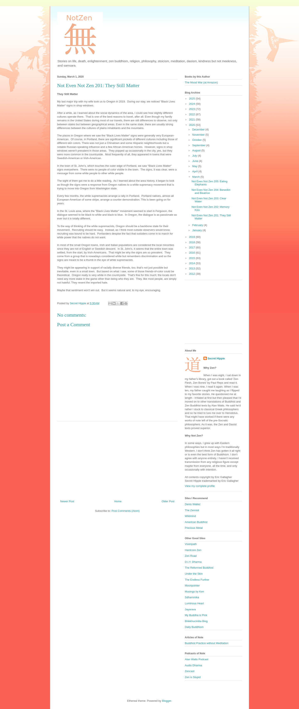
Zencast (189, 671)
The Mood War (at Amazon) (201, 82)
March (196, 176)
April (195, 171)
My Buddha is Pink (196, 615)
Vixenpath (191, 544)
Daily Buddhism (194, 627)
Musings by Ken (194, 591)
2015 (192, 258)
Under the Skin (194, 573)
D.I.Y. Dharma (193, 561)
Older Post (168, 501)
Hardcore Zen (193, 550)
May (195, 166)
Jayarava (190, 609)
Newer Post (67, 501)
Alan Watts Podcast (196, 659)
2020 (192, 124)
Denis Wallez (192, 504)
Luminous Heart (194, 603)
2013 (192, 268)
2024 (192, 103)
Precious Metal (194, 527)
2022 (192, 114)
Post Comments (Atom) (126, 510)
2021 (192, 119)
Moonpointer (192, 585)
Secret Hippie (216, 358)
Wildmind (190, 516)
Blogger (166, 700)
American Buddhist (196, 522)
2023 (192, 109)
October (197, 139)
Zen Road (191, 555)
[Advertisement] (117, 459)
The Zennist (192, 510)
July (195, 155)
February (198, 225)
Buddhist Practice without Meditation (206, 643)
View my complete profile (200, 486)
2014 (192, 263)
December (199, 129)
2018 (192, 242)
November (199, 134)
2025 (192, 98)
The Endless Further (197, 579)
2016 (192, 252)
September (199, 145)
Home (118, 501)
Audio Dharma (193, 665)
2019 (192, 236)
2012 (192, 273)
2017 (192, 247)
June (195, 161)
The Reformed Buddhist (199, 567)
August (196, 150)
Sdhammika (192, 597)
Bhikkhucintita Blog (196, 621)
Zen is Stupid (193, 677)
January (197, 230)
